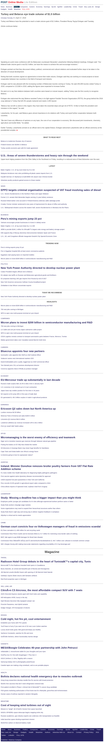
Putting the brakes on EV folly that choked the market (19, 444)
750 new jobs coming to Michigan (12, 309)
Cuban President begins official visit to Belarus (16, 272)
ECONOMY (5, 376)
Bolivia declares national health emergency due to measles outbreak (41, 676)
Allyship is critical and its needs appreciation (16, 515)
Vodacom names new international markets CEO (17, 358)
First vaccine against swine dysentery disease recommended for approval (26, 476)
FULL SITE (20, 735)
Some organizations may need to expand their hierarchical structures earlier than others (30, 508)
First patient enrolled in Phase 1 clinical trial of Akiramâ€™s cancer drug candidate (29, 687)
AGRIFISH (4, 462)
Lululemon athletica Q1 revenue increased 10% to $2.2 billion (21, 423)
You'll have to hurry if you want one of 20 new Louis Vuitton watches (24, 626)
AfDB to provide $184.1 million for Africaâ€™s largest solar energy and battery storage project (33, 229)
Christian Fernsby (8, 18)
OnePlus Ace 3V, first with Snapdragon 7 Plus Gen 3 (18, 655)
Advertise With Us (59, 732)
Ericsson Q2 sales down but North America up (28, 408)
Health (10, 9)
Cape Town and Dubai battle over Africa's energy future (19, 451)
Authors (47, 732)
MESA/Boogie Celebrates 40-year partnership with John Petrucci (39, 647)
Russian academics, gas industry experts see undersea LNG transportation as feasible (30, 716)
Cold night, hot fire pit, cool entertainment (26, 619)
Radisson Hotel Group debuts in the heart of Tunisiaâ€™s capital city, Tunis (46, 561)
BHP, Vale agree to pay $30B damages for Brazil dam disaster (22, 537)
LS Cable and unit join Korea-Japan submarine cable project (21, 329)
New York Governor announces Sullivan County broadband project (23, 282)
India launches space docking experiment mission (18, 719)
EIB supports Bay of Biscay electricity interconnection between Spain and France (28, 233)
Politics (16, 7)
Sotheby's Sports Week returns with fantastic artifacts (19, 575)
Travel (80, 7)
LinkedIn (11, 735)
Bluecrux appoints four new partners (22, 351)
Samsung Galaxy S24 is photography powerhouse (18, 662)
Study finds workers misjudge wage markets (16, 505)
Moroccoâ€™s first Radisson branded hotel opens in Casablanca (23, 565)
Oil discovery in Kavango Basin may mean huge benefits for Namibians (25, 448)
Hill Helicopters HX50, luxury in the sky (14, 597)
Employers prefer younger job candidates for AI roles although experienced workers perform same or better (37, 501)
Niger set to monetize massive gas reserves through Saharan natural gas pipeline (28, 441)
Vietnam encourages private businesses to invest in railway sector (23, 222)
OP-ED (3, 433)
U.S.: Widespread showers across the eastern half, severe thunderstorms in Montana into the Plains (35, 207)
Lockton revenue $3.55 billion (11, 412)
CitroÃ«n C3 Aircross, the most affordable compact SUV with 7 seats (41, 590)
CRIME (3, 522)
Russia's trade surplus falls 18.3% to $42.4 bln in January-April (22, 383)
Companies (24, 7)
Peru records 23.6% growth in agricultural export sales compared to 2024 (25, 483)
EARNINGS (5, 404)
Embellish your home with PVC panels (14, 623)
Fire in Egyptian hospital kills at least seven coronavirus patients (22, 251)
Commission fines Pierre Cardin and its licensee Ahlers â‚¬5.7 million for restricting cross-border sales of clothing (39, 534)
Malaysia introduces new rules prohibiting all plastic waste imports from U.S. (27, 173)
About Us (70, 732)
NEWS (3, 186)
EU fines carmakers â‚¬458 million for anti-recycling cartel (20, 530)
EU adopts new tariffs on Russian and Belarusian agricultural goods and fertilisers (28, 275)
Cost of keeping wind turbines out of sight (26, 705)
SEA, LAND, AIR (6, 586)
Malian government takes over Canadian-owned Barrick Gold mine (23, 340)
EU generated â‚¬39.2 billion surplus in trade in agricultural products (24, 397)
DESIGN (4, 615)
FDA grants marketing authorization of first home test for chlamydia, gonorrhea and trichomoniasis (34, 690)
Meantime (17, 9)
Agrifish (59, 7)
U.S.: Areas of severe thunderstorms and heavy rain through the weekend (44, 155)
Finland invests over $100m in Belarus (14, 144)
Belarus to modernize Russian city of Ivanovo (16, 141)
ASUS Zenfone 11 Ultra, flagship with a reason (16, 658)
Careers (32, 7)
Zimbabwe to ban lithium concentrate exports (16, 285)
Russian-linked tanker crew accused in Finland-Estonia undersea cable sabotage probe (30, 201)
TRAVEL (4, 557)
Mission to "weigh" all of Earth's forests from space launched (21, 709)
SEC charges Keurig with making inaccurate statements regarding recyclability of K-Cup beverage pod (35, 544)
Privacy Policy (88, 732)
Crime (75, 7)
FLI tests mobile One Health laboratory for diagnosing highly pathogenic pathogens (29, 473)
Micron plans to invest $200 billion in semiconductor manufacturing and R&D (27, 258)
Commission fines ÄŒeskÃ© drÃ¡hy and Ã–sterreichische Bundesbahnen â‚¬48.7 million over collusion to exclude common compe (45, 540)
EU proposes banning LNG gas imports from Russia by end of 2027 (24, 278)
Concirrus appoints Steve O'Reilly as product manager (19, 369)
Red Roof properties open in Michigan (14, 579)
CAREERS (4, 347)
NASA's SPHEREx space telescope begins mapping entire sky (22, 712)
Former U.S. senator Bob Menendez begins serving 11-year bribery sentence (27, 197)
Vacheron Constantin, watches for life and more (17, 633)
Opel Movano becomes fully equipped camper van (18, 601)
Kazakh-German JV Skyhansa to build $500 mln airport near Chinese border (27, 177)
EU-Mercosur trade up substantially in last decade (30, 379)
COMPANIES (5, 318)
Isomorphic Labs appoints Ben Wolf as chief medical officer (21, 355)
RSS (97, 732)
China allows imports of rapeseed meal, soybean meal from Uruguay (24, 486)
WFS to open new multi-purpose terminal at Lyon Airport (20, 313)
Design (97, 7)
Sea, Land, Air (89, 7)
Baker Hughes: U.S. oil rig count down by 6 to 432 (18, 170)
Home (3, 729)
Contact (78, 732)
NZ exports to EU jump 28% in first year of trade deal (19, 394)
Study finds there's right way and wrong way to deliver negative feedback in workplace (30, 512)
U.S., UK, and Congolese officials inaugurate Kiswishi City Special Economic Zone (29, 236)
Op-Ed (53, 7)
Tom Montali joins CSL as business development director (20, 365)
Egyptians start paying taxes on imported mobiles (17, 255)
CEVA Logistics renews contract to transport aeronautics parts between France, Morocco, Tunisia (34, 336)
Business (9, 7)
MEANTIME (5, 701)
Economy (39, 7)
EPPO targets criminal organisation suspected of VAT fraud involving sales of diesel (51, 190)
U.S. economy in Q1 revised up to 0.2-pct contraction (19, 387)
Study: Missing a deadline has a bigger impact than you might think (41, 497)
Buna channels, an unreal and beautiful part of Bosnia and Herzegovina (25, 569)
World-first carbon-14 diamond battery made (16, 723)
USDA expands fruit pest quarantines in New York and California (22, 480)
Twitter (3, 735)
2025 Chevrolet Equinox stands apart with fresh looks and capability (24, 594)
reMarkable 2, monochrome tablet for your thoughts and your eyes (23, 651)
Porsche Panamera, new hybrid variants (14, 604)
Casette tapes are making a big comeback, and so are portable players (25, 665)
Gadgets (4, 9)
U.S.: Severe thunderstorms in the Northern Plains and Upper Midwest (24, 194)
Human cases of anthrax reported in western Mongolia (19, 694)
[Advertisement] (16, 40)
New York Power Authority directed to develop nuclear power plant (40, 268)
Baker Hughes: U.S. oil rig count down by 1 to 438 (18, 226)
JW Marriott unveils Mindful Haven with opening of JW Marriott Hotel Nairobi (26, 572)
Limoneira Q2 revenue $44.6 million (13, 419)
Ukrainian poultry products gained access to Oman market (20, 180)
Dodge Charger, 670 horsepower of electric (15, 608)
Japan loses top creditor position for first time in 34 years (20, 390)
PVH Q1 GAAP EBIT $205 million (12, 426)
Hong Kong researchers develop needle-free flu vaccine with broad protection (27, 680)
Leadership (67, 7)
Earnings (47, 7)
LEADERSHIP (5, 494)
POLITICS (4, 264)
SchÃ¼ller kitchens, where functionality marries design (19, 636)
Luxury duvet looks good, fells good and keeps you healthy (21, 630)
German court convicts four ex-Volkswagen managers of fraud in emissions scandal (51, 526)
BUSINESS (4, 215)
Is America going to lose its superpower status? (17, 455)
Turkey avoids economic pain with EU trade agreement (19, 148)
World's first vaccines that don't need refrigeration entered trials (22, 683)
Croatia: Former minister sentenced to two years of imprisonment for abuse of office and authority (34, 204)
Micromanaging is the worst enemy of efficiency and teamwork (38, 437)
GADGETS (4, 644)
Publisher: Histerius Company (11, 740)
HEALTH (4, 672)
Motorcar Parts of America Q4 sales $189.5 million (18, 416)
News (3, 7)
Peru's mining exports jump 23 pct (21, 218)
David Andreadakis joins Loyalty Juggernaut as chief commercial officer (25, 362)
